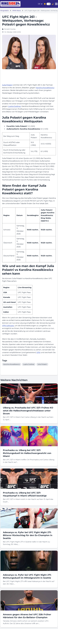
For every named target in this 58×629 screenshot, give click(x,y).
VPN (38, 352)
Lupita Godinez (14, 106)
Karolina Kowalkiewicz (45, 88)
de (39, 4)
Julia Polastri (7, 85)
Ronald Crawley (10, 29)
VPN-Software (8, 326)
